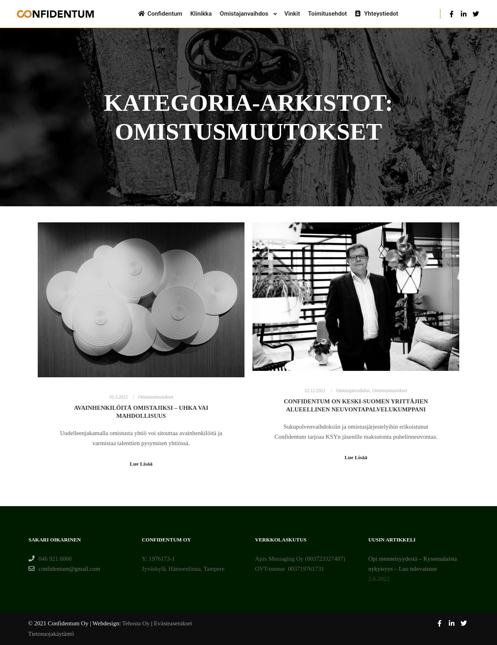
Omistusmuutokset (155, 397)
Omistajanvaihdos (353, 390)
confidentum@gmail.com (64, 569)
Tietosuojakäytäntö (51, 634)
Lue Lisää (141, 464)
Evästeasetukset (173, 623)
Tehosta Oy (136, 623)
